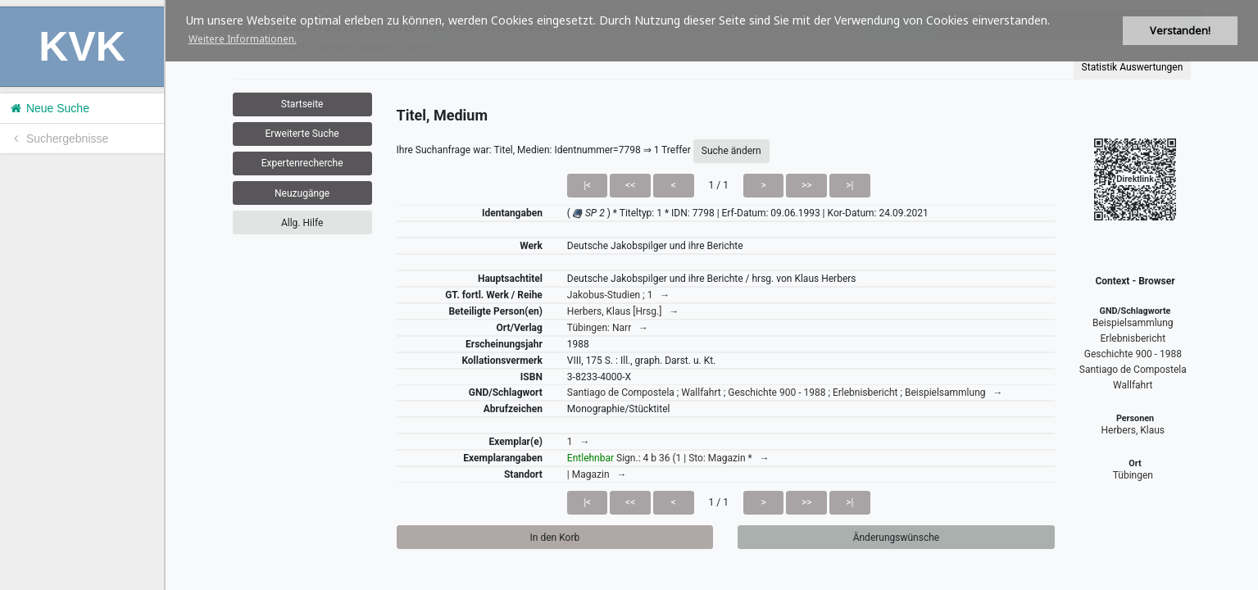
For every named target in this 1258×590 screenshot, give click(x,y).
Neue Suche (48, 108)
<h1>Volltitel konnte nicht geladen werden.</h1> (712, 295)
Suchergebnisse (58, 138)
